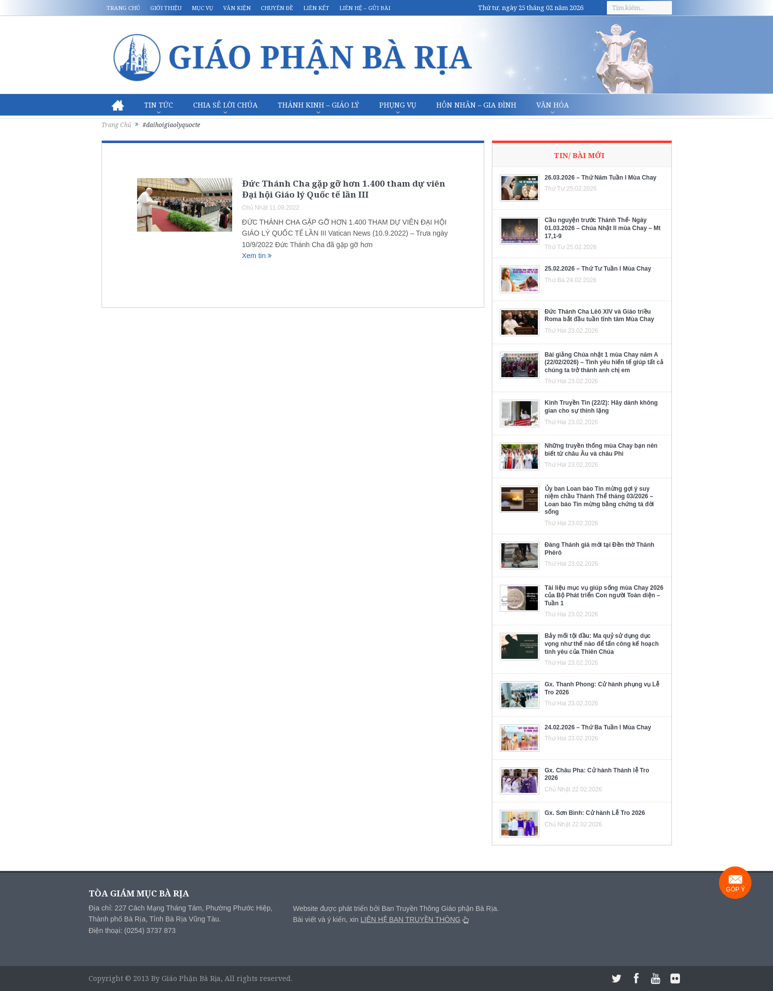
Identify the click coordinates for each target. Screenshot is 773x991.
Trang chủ (123, 8)
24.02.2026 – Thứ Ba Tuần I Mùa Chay (598, 727)
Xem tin (257, 256)
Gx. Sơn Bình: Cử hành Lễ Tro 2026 (595, 812)
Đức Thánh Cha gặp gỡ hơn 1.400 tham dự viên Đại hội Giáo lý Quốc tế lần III (343, 189)
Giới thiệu (166, 8)
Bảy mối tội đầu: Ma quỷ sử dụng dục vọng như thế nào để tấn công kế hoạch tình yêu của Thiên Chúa (602, 643)
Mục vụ (202, 8)
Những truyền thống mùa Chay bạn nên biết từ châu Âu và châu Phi (601, 449)
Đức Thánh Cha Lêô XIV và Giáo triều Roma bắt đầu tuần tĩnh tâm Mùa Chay (599, 315)
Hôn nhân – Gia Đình (476, 105)
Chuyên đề (277, 8)
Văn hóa (552, 105)
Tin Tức (158, 105)
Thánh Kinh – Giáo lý (318, 105)
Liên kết (316, 8)
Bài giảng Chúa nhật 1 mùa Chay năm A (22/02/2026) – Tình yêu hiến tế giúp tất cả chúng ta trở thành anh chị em (604, 362)
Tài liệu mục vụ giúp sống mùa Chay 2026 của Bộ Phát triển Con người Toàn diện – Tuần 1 (604, 595)
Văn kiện (237, 8)
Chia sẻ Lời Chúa (225, 105)
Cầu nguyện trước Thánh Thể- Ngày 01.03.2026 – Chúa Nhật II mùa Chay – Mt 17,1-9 (603, 228)
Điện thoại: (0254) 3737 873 (132, 930)
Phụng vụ (397, 105)
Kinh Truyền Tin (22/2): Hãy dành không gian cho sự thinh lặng (601, 406)
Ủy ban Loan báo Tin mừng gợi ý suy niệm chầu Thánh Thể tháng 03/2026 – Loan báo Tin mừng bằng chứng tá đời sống (599, 500)
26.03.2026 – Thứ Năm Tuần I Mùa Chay (601, 177)
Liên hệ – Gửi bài (364, 8)
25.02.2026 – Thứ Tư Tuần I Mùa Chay (598, 268)
